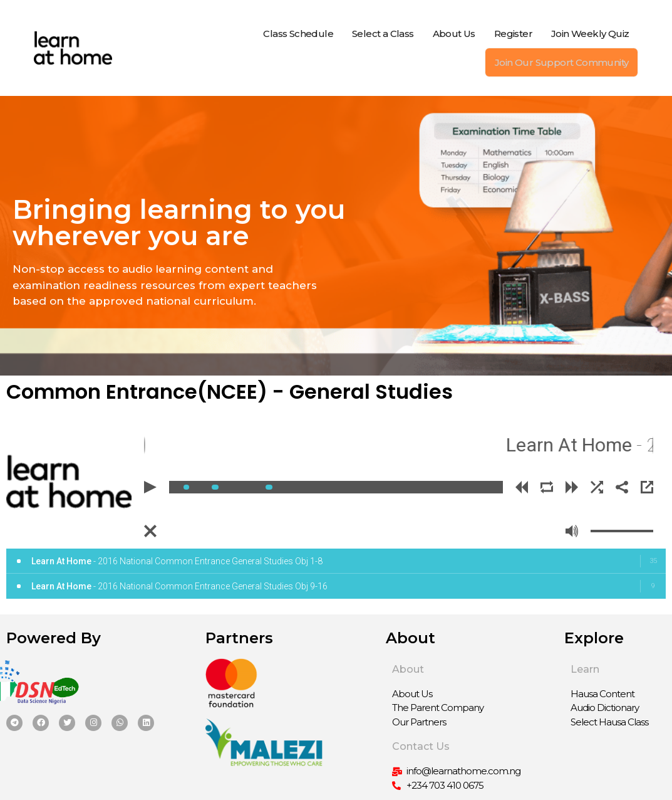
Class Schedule (298, 33)
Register (513, 33)
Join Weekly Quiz (590, 33)
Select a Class (383, 33)
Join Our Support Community (561, 62)
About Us (454, 33)
